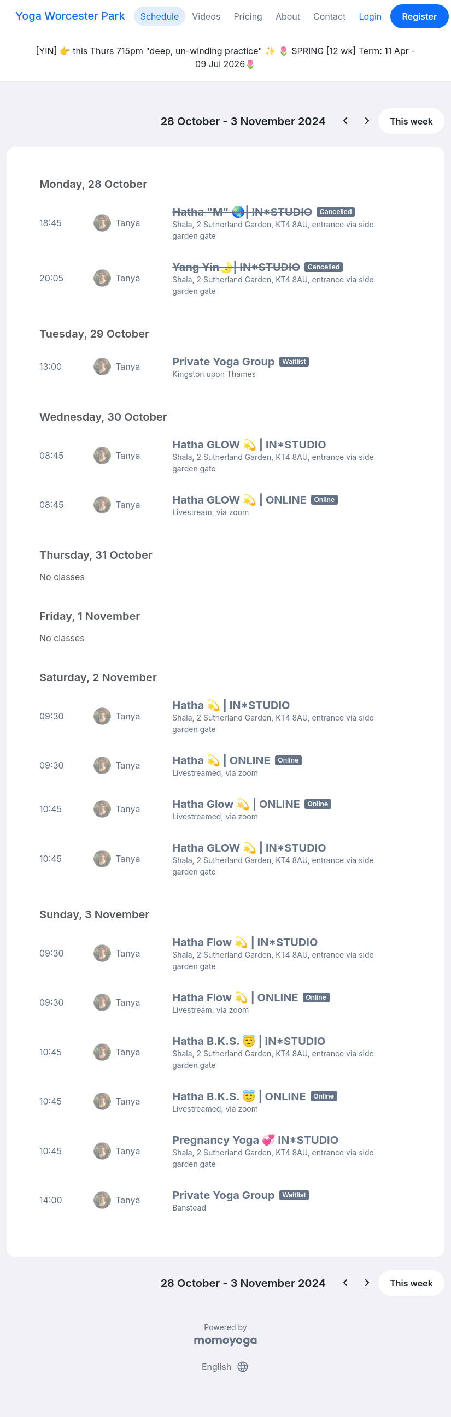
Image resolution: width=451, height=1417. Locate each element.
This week (411, 121)
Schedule (159, 16)
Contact (329, 16)
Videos (206, 16)
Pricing (247, 16)
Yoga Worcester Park (70, 15)
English (225, 1366)
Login (370, 16)
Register (419, 16)
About (288, 16)
